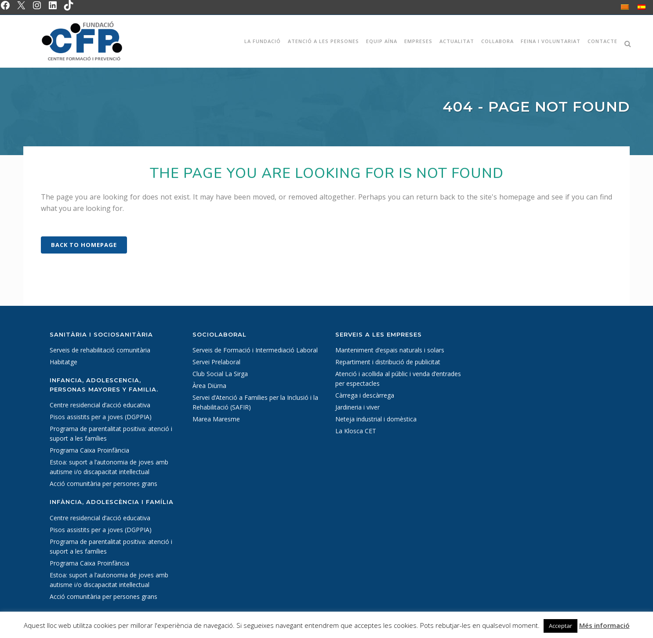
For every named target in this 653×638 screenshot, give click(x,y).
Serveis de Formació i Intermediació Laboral (255, 350)
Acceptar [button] (560, 626)
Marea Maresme (216, 419)
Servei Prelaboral (216, 362)
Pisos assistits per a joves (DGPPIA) (101, 417)
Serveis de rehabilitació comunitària (100, 350)
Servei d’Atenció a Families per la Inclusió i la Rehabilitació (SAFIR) (255, 402)
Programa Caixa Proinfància (89, 450)
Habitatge (63, 362)
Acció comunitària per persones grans (103, 483)
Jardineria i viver (357, 407)
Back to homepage (84, 245)
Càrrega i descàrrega (364, 395)
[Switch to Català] (625, 6)
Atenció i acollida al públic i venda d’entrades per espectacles (398, 379)
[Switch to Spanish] (641, 6)
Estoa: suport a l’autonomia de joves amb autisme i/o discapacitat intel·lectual (109, 467)
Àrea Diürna (209, 385)
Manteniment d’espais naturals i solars (389, 350)
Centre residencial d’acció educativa (100, 405)
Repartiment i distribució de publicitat (387, 362)
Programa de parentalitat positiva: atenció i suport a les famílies (111, 433)
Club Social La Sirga (220, 374)
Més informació (604, 625)
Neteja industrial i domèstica (376, 419)
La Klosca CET (355, 431)
